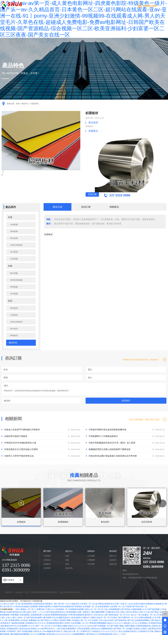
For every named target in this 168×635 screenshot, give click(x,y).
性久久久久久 (40, 622)
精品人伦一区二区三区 (94, 609)
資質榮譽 (47, 568)
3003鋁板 (14, 286)
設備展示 (47, 563)
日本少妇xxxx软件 (106, 620)
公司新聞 (91, 555)
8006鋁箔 (14, 335)
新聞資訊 (115, 6)
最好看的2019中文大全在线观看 (14, 625)
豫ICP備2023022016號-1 (70, 592)
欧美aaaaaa (24, 628)
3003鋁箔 (14, 308)
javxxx (90, 625)
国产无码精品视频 (25, 631)
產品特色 (35, 104)
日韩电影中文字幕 (146, 631)
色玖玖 (129, 611)
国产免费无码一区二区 (128, 617)
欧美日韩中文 (57, 631)
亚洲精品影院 (13, 628)
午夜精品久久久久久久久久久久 (104, 631)
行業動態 (91, 559)
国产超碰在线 (121, 620)
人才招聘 (102, 6)
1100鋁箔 (14, 314)
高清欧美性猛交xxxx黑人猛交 (19, 611)
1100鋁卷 (14, 224)
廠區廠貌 (89, 6)
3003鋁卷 (14, 231)
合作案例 (76, 6)
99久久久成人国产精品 (149, 611)
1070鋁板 (14, 293)
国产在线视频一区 (102, 625)
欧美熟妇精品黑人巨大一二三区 (112, 634)
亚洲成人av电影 (140, 628)
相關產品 (114, 206)
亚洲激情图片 (71, 628)
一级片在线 (60, 628)
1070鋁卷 (14, 251)
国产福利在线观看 (34, 617)
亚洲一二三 (37, 611)
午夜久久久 (51, 609)
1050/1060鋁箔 (16, 321)
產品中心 (63, 6)
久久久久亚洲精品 (140, 622)
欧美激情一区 (62, 609)
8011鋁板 (14, 273)
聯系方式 (113, 555)
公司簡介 (47, 555)
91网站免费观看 (145, 617)
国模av (157, 631)
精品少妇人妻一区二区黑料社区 (77, 631)
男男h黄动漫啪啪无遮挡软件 (80, 614)
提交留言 (126, 400)
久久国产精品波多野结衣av (54, 611)
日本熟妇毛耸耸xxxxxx (158, 622)
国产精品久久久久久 (159, 620)
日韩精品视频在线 (143, 625)
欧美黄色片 (6, 622)
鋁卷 (10, 217)
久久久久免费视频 (38, 634)
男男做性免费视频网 (98, 622)
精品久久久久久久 (115, 622)
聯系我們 (128, 6)
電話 (90, 369)
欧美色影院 (76, 617)
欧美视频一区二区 (80, 622)
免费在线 (41, 609)
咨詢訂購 (103, 195)
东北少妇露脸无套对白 (61, 617)
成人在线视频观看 (112, 609)
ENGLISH (149, 5)
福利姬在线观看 (18, 622)
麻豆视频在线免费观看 (20, 634)
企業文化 (47, 559)
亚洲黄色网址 (14, 620)
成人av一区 (135, 614)
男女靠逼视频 (84, 628)
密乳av (136, 611)
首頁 (18, 104)
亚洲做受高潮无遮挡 (55, 622)
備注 (6, 385)
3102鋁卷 (14, 258)
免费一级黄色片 (84, 611)
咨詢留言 (113, 559)
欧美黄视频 (71, 611)
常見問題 (91, 563)
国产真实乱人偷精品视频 (131, 609)
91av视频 (47, 631)
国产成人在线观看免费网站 (139, 620)
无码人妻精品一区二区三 (25, 609)
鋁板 (10, 265)
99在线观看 (25, 614)
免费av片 (86, 617)
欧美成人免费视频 (29, 620)
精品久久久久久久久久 (77, 625)
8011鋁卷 (14, 238)
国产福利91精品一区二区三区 (117, 614)
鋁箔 (10, 300)
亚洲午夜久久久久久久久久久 (59, 634)
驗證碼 (7, 400)
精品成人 (128, 622)
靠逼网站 (29, 622)
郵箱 (6, 377)
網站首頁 (37, 6)
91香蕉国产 (12, 631)
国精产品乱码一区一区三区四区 (104, 617)
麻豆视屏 (47, 617)
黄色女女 (38, 631)
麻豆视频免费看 (98, 611)
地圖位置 (113, 563)
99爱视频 (15, 614)
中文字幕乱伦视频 (59, 625)
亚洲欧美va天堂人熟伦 (115, 611)
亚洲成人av (35, 628)
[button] (5, 503)
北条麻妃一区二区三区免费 (152, 614)
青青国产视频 (65, 620)
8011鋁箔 (14, 328)
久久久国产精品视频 (151, 609)
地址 (90, 377)
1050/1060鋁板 (16, 279)
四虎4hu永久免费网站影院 (102, 628)
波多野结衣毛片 (47, 628)
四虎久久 (68, 622)
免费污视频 (130, 625)
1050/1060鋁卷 (16, 244)
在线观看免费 (36, 614)
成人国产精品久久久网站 (48, 620)
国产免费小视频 (117, 625)
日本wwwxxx (98, 614)
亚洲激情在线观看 (76, 609)
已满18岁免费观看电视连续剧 (55, 614)
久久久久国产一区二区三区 (40, 625)
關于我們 (50, 6)
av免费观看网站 (79, 634)
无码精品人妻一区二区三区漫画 (85, 620)
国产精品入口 (92, 634)
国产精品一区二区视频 (123, 628)
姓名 (6, 369)
